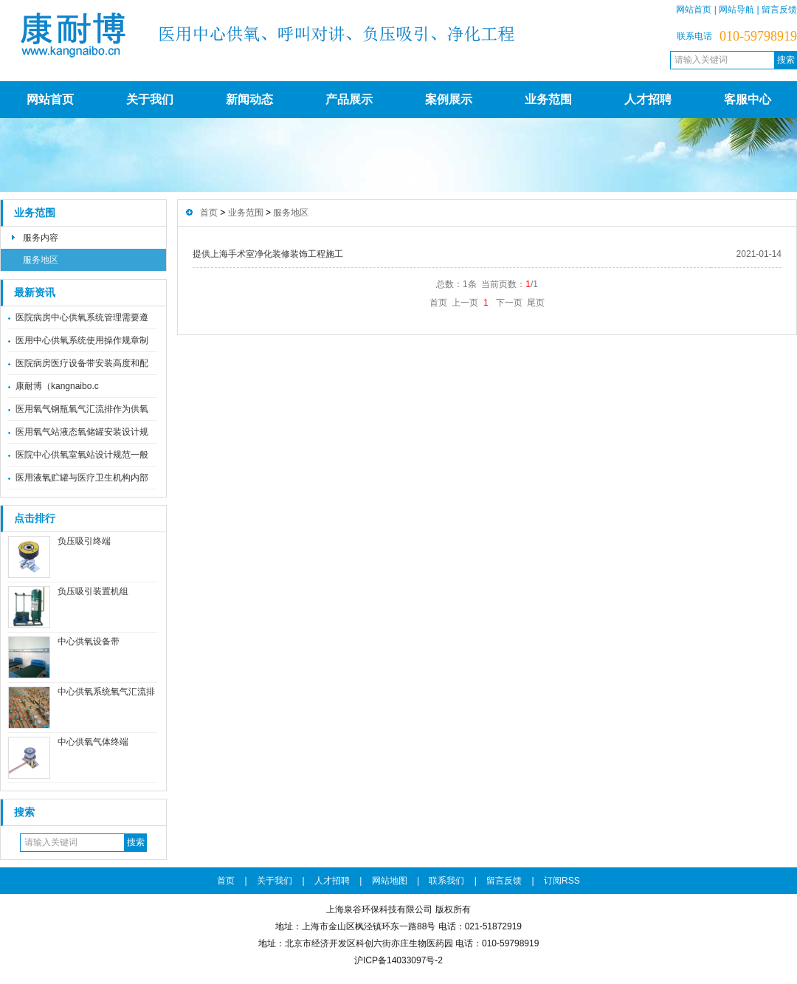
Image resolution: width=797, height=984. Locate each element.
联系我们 (446, 880)
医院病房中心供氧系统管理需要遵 (81, 317)
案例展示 (448, 99)
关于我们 (149, 99)
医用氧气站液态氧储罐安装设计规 (81, 432)
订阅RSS (562, 880)
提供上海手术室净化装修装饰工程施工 (268, 254)
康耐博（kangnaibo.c (57, 386)
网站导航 (736, 9)
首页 (209, 212)
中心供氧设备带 (89, 641)
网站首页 (693, 9)
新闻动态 (249, 99)
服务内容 (40, 238)
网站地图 (389, 880)
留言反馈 (779, 9)
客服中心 (747, 99)
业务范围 (548, 99)
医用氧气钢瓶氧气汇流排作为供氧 (81, 409)
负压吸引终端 (84, 541)
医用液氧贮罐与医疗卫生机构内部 (81, 477)
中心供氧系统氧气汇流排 (106, 692)
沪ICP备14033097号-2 (398, 960)
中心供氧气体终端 (93, 742)
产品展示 (349, 99)
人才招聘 (648, 99)
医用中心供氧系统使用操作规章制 (81, 340)
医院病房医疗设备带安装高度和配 (81, 363)
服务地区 (40, 260)
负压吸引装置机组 (93, 591)
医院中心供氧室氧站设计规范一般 (81, 455)
